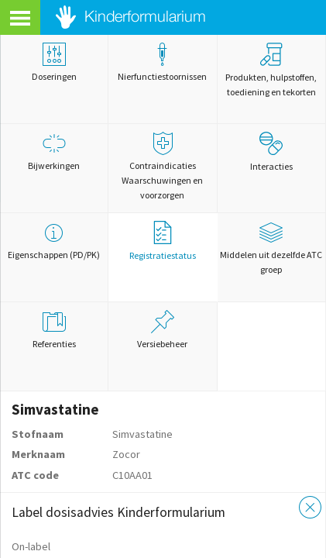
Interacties (271, 152)
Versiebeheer (162, 330)
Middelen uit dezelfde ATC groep (271, 248)
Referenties (54, 330)
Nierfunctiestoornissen (162, 62)
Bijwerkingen (54, 151)
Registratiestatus (162, 241)
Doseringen (54, 62)
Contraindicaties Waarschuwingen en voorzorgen (162, 166)
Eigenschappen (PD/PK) (54, 240)
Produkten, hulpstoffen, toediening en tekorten (271, 70)
